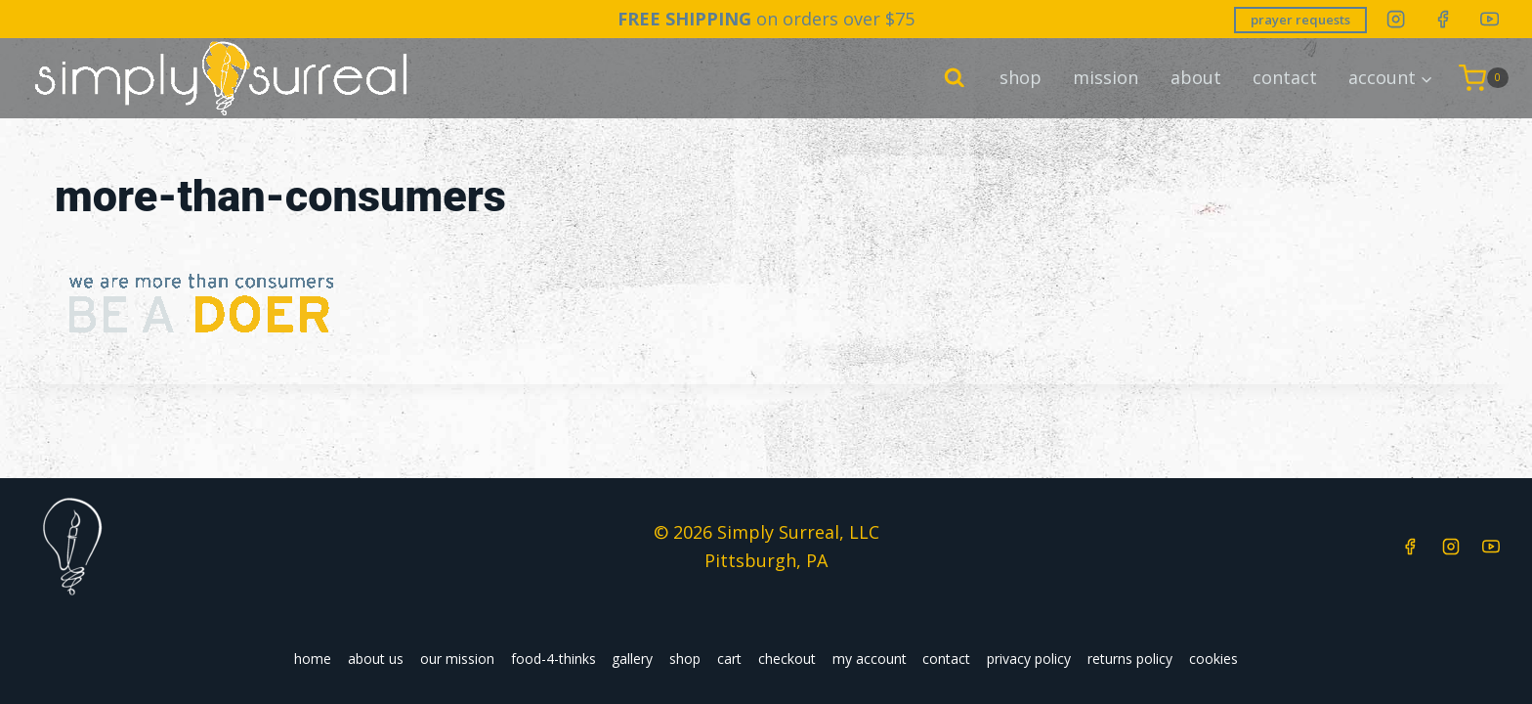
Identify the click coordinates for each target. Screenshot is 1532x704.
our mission (457, 658)
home (312, 658)
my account (869, 658)
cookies (1213, 658)
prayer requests (1300, 19)
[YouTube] (1489, 19)
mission (1105, 77)
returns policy (1129, 658)
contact (1285, 77)
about (1195, 77)
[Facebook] (1443, 19)
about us (376, 658)
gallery (632, 658)
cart (729, 658)
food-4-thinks (553, 658)
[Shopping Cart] (1484, 77)
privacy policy (1029, 658)
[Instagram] (1396, 19)
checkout (787, 658)
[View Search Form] (954, 78)
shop (1021, 77)
